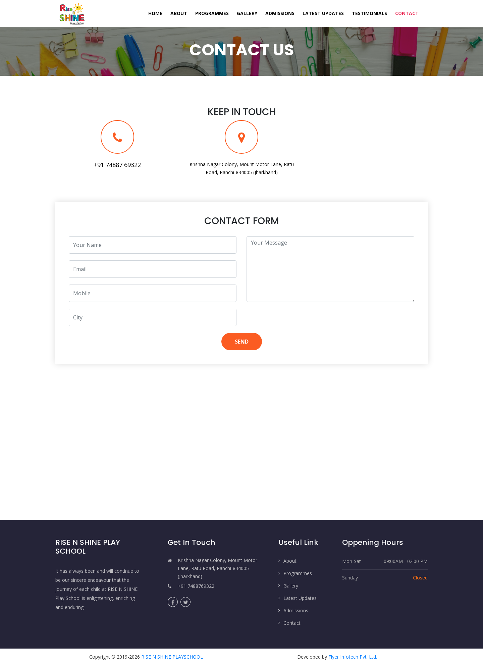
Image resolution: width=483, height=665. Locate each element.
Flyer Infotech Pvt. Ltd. (352, 657)
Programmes (212, 13)
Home (157, 12)
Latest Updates (323, 13)
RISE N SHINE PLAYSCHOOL (172, 657)
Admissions (279, 13)
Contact (407, 13)
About (178, 13)
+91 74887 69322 (117, 165)
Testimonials (369, 13)
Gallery (247, 13)
